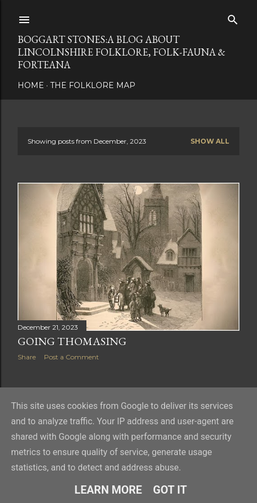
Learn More (108, 489)
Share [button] (27, 357)
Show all (209, 141)
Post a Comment (71, 357)
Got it (170, 489)
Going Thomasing (72, 341)
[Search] (232, 17)
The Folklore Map (92, 85)
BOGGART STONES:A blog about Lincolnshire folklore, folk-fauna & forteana (121, 52)
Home (31, 85)
